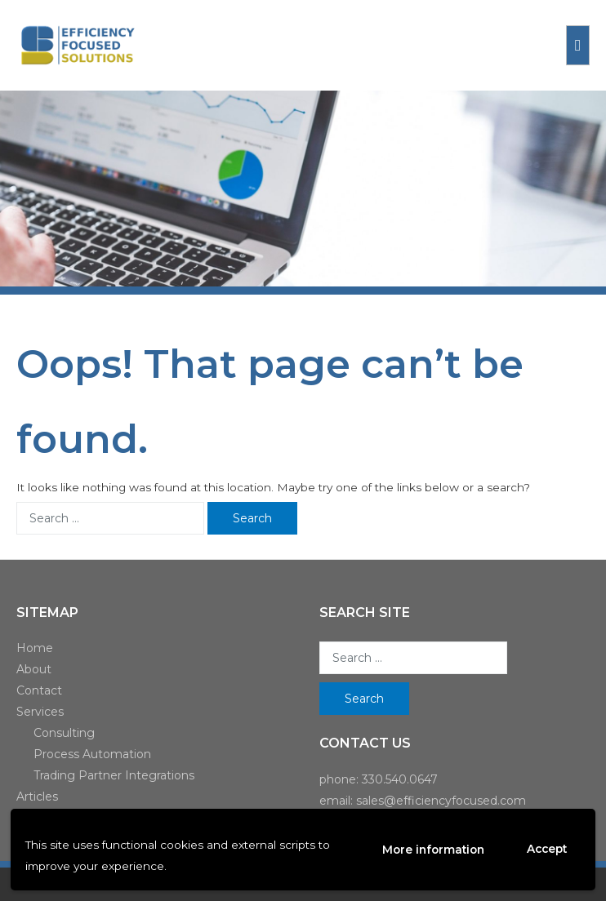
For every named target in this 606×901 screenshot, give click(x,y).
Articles (37, 796)
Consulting (64, 733)
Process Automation (92, 754)
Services (40, 711)
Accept (547, 848)
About (33, 669)
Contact (39, 690)
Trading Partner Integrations (113, 775)
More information (433, 849)
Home (34, 648)
